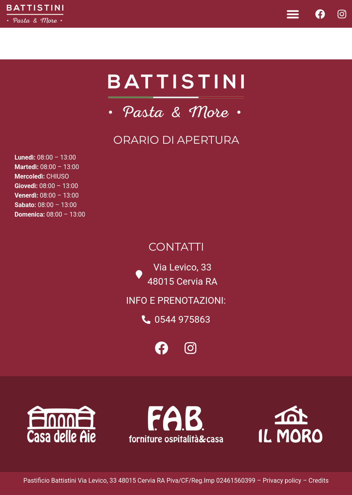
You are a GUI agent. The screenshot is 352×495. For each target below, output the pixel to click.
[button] (293, 14)
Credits (318, 480)
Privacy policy (282, 480)
